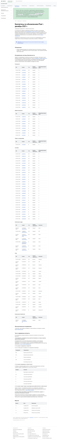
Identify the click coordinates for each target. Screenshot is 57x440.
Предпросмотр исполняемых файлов (18, 433)
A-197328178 (24, 144)
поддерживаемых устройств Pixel (31, 31)
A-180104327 (24, 158)
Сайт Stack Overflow (45, 436)
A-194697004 (24, 102)
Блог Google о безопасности (32, 433)
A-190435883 (24, 130)
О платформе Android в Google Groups (33, 435)
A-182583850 (24, 167)
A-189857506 (24, 116)
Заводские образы (15, 435)
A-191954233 (23, 88)
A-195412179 (23, 200)
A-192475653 (24, 70)
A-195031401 (24, 74)
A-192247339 (24, 86)
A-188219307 (24, 95)
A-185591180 (24, 179)
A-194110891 (23, 135)
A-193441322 (24, 214)
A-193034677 (24, 123)
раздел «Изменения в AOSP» (33, 16)
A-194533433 (24, 132)
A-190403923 (24, 72)
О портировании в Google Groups (32, 438)
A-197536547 (24, 186)
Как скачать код (15, 432)
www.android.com (45, 433)
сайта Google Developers (30, 390)
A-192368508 (24, 84)
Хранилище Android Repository (17, 429)
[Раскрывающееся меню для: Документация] (13, 1)
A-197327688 (24, 216)
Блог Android (29, 432)
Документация (4, 3)
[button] (5, 7)
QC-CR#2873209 (24, 321)
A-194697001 (24, 100)
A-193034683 (24, 121)
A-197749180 (24, 163)
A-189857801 (24, 93)
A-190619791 (23, 174)
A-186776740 (24, 202)
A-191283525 (23, 77)
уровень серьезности (43, 58)
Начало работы (9, 5)
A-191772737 (23, 81)
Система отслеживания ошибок (47, 438)
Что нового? (3, 5)
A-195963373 (23, 207)
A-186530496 (24, 204)
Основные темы (24, 5)
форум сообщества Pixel (19, 329)
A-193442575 (24, 128)
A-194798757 (24, 211)
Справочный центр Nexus (46, 432)
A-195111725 (23, 170)
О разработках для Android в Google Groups (34, 436)
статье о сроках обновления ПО (25, 344)
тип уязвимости (36, 58)
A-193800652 (24, 209)
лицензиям (31, 417)
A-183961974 (23, 195)
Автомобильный (48, 5)
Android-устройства (40, 5)
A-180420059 (24, 218)
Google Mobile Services (45, 435)
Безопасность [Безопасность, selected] (17, 5)
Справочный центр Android (46, 429)
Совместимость (31, 5)
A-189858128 (24, 91)
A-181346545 (24, 188)
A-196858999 (24, 160)
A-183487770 (24, 156)
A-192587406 (24, 79)
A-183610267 (23, 165)
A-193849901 (24, 107)
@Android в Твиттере (31, 429)
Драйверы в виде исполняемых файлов (18, 436)
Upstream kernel (24, 232)
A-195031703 (24, 172)
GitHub (14, 438)
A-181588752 (24, 181)
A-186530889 (24, 193)
